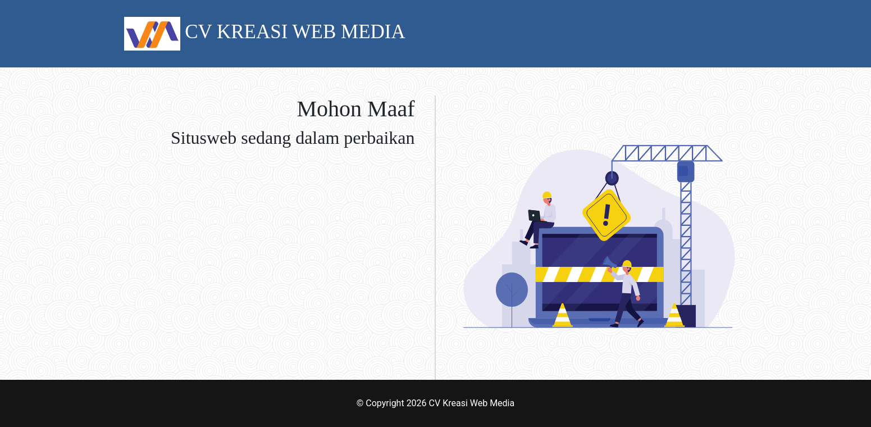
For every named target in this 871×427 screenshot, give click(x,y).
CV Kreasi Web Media (472, 403)
